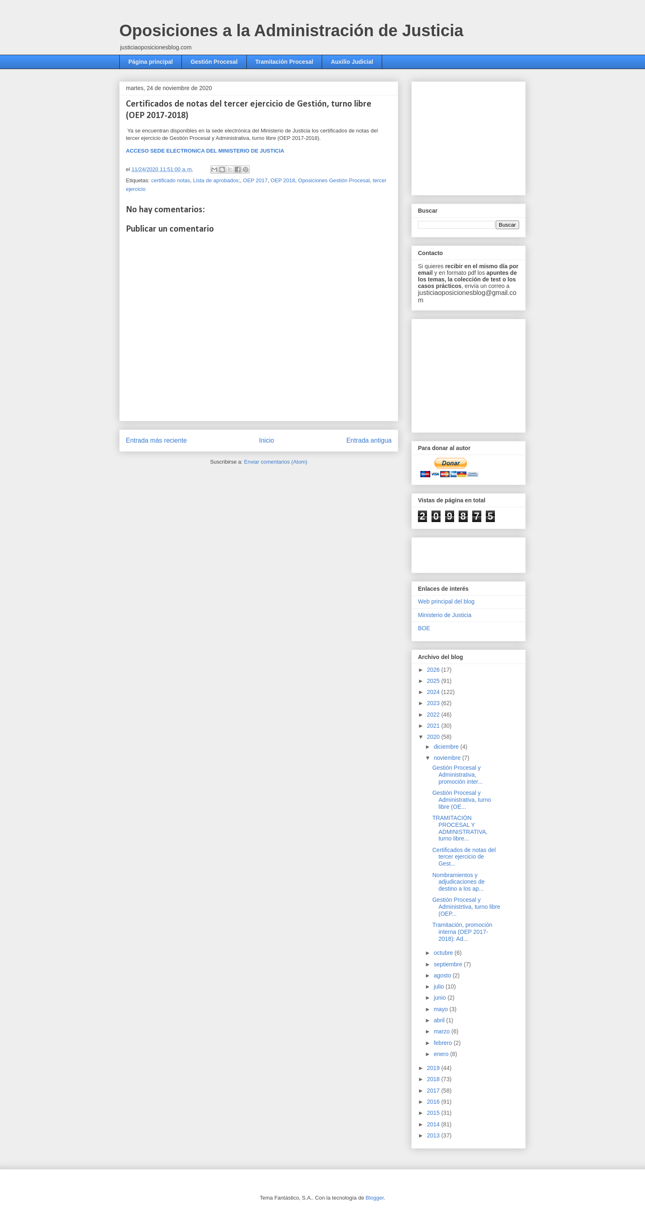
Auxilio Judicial (352, 61)
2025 (434, 681)
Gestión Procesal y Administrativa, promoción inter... (457, 774)
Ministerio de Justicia (444, 615)
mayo (441, 1009)
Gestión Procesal (213, 61)
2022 (434, 714)
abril (440, 1020)
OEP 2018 (283, 180)
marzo (442, 1031)
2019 (434, 1068)
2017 (434, 1090)
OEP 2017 (255, 180)
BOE (424, 628)
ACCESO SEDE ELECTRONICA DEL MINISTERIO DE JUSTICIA (205, 151)
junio (440, 997)
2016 (434, 1101)
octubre (444, 952)
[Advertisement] (479, 136)
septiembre (449, 964)
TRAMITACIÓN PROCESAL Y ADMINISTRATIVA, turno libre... (459, 828)
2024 (434, 692)
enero (442, 1054)
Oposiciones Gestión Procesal (334, 180)
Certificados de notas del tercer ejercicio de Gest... (464, 857)
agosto (443, 975)
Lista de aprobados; (216, 180)
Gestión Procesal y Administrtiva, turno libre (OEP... (466, 906)
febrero (443, 1043)
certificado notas (170, 180)
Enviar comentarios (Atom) (275, 462)
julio (439, 986)
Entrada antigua (369, 440)
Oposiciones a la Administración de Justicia (291, 30)
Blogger (375, 1198)
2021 (434, 725)
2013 (434, 1135)
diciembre (447, 746)
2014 (434, 1124)
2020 (434, 737)
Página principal (150, 61)
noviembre (448, 757)
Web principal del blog (446, 601)
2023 (434, 703)
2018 (434, 1079)
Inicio (266, 440)
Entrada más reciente (156, 440)
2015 (434, 1113)
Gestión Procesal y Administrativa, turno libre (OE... (461, 799)
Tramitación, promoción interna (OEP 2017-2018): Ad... (462, 932)
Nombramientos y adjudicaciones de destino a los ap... (458, 882)
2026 (434, 669)
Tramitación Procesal (284, 61)
